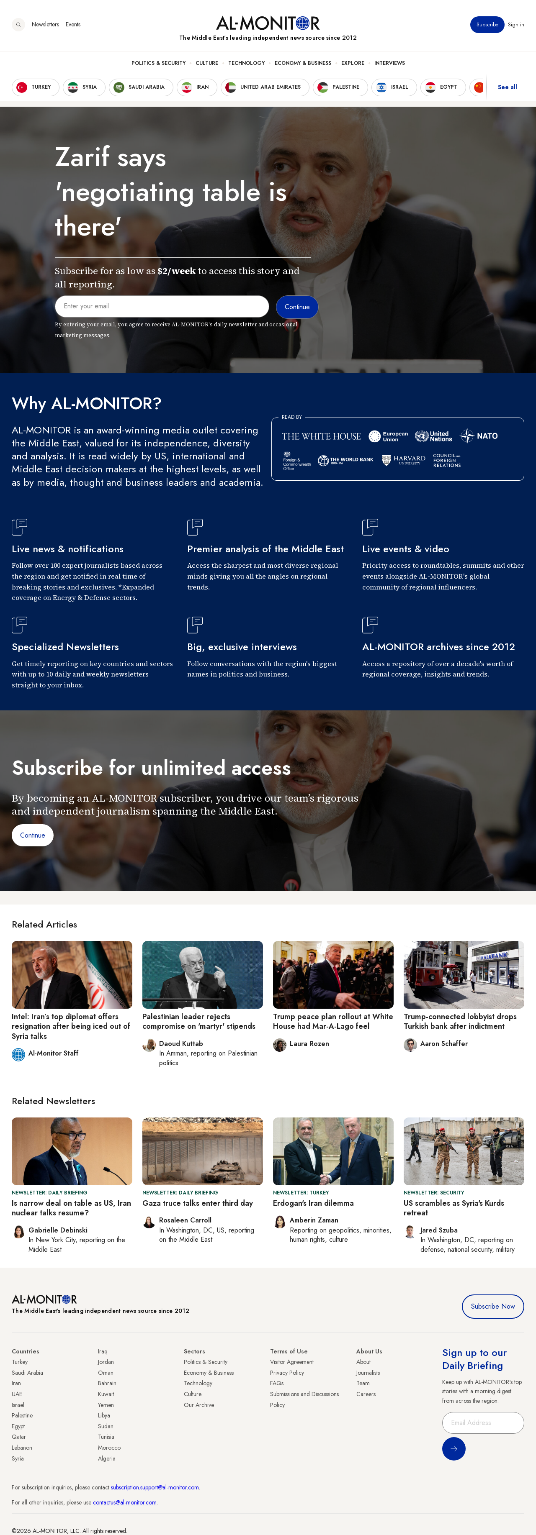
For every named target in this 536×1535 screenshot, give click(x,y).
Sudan (105, 1426)
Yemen (106, 1405)
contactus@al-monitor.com (125, 1502)
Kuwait (106, 1394)
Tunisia (106, 1436)
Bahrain (107, 1383)
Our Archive (199, 1405)
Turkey (20, 1362)
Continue (32, 835)
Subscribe (487, 24)
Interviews (389, 63)
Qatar (19, 1436)
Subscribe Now (493, 1306)
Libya (104, 1415)
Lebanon (22, 1447)
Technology (246, 63)
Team (363, 1383)
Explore (352, 63)
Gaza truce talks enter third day (197, 1203)
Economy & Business (303, 63)
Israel (18, 1405)
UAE (17, 1394)
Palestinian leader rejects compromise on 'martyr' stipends (198, 1021)
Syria (18, 1458)
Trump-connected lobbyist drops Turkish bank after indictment (460, 1021)
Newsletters (45, 25)
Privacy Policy (287, 1372)
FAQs (276, 1383)
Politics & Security (158, 63)
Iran (16, 1383)
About (363, 1362)
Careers (366, 1394)
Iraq (103, 1351)
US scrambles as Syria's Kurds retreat (454, 1208)
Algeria (107, 1458)
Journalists (368, 1372)
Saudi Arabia (27, 1372)
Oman (105, 1372)
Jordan (106, 1362)
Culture (207, 63)
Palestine (22, 1415)
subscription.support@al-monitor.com (155, 1487)
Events (73, 25)
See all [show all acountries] (507, 87)
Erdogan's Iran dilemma (313, 1203)
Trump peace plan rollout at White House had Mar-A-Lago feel (333, 1021)
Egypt (18, 1426)
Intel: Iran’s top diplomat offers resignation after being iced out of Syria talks (71, 1026)
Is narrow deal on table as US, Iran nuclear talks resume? (71, 1208)
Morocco (109, 1447)
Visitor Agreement (292, 1362)
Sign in (516, 24)
